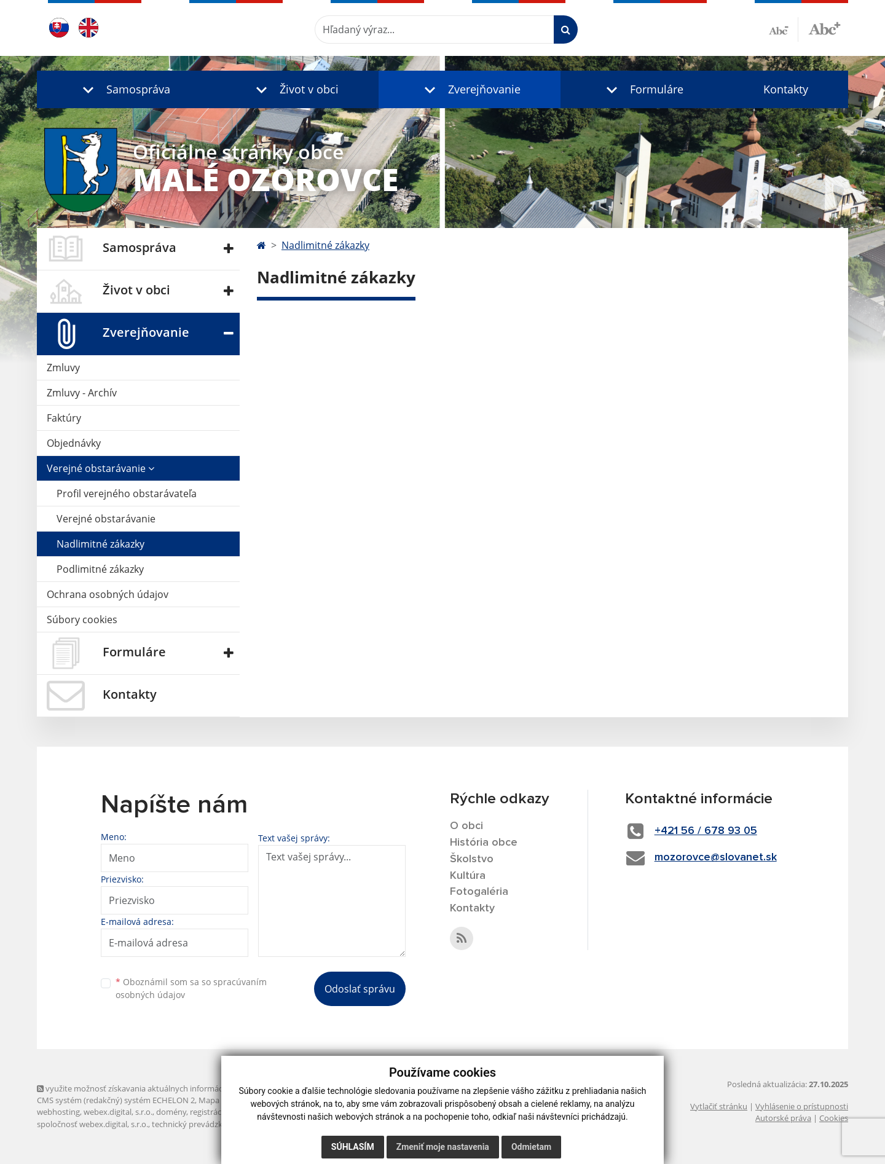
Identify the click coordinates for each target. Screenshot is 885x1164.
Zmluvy (63, 367)
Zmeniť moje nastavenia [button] (442, 1147)
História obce (483, 842)
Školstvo (472, 859)
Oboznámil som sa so (191, 988)
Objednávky (74, 443)
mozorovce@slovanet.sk (716, 857)
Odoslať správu (359, 989)
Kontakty (785, 89)
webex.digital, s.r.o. (118, 1111)
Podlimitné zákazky (100, 569)
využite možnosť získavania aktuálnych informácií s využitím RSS (158, 1088)
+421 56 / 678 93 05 (706, 830)
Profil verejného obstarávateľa (127, 493)
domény (171, 1111)
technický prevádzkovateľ (198, 1124)
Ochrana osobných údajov (107, 594)
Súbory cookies (82, 619)
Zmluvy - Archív (82, 392)
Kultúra (468, 875)
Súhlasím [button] (352, 1147)
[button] (123, 89)
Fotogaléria (479, 891)
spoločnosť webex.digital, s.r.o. (92, 1124)
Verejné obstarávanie (100, 468)
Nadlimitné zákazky (100, 544)
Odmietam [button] (531, 1147)
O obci (466, 826)
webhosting (58, 1111)
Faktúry (64, 418)
